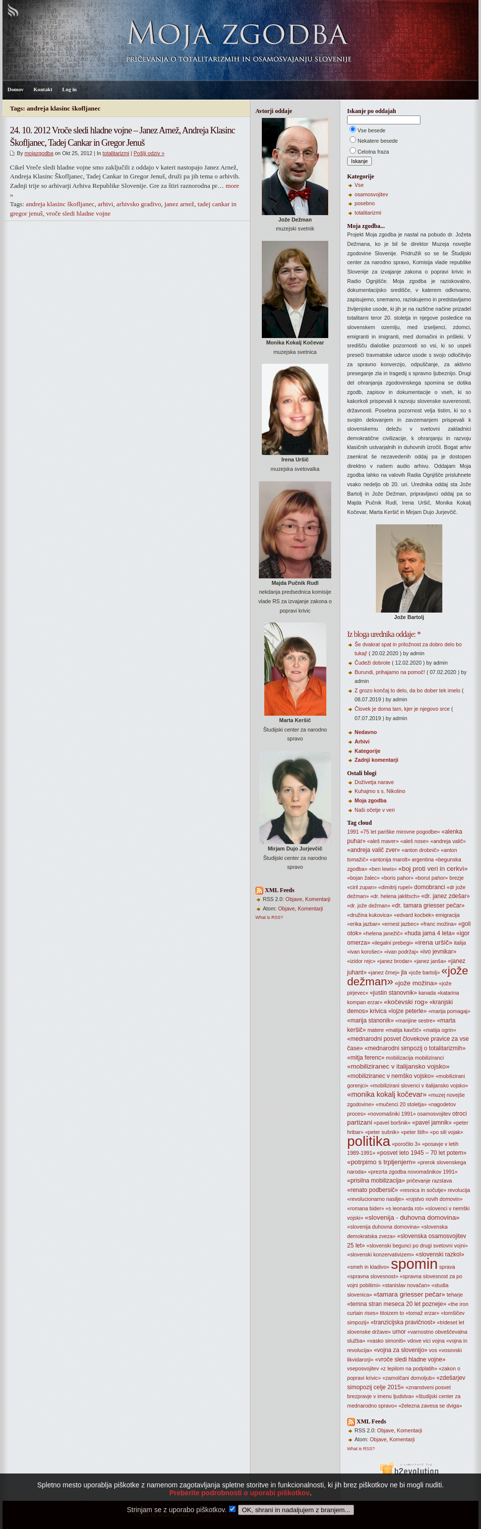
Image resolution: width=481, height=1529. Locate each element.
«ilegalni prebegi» (393, 943)
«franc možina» (439, 924)
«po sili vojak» (446, 1132)
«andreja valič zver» (373, 850)
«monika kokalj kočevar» (386, 1094)
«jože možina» (416, 983)
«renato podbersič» (372, 1190)
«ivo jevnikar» (438, 951)
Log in (69, 89)
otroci (459, 1113)
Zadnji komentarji (376, 760)
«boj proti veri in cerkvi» (433, 868)
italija (460, 943)
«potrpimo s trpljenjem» (381, 1162)
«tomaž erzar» (422, 1313)
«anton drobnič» (420, 850)
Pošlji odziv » (148, 153)
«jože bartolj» (424, 972)
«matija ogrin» (439, 1030)
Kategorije (367, 751)
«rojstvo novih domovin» (434, 1199)
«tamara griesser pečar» (409, 1294)
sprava (447, 1267)
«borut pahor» (431, 878)
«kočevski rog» (406, 1002)
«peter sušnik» (382, 1132)
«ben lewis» (383, 869)
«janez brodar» (394, 961)
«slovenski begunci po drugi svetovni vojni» (417, 1245)
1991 (353, 832)
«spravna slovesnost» (372, 1276)
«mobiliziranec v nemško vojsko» (390, 1076)
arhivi (105, 204)
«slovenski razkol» (440, 1254)
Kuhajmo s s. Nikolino (380, 791)
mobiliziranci (429, 1058)
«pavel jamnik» (432, 1122)
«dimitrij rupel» (395, 887)
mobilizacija (399, 1058)
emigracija (447, 915)
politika (368, 1141)
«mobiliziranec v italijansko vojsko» (398, 1066)
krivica (378, 1011)
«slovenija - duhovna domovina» (412, 1217)
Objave (294, 899)
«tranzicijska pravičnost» (402, 1322)
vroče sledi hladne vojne (78, 213)
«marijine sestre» (415, 1020)
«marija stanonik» (370, 1020)
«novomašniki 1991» (391, 1114)
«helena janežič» (383, 933)
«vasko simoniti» (386, 1341)
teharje (455, 1295)
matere (375, 1030)
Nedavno (366, 732)
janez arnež (179, 204)
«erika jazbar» (363, 924)
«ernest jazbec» (400, 924)
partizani (359, 1122)
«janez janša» (430, 961)
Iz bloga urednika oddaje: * (384, 634)
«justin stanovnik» (393, 992)
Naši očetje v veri (375, 810)
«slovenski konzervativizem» (380, 1254)
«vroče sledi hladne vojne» (410, 1359)
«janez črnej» (383, 972)
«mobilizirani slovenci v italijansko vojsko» (419, 1085)
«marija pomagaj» (449, 1011)
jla (404, 972)
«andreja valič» (448, 841)
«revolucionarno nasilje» (375, 1199)
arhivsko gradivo (139, 204)
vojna (438, 1341)
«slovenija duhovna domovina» (383, 1227)
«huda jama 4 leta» (429, 933)
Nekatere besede (378, 141)
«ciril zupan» (362, 887)
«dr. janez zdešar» (445, 896)
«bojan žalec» (363, 878)
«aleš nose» (414, 841)
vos (433, 1350)
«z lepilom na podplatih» (408, 1368)
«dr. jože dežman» (368, 905)
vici (426, 1341)
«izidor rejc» (361, 961)
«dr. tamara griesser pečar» (428, 905)
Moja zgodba (371, 800)
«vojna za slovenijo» (400, 1350)
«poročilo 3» (406, 1144)
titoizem (389, 1313)
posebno (365, 203)
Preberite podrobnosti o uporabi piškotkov (239, 1508)
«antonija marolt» (390, 859)
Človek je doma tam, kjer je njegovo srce (402, 709)
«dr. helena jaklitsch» (395, 896)
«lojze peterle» (407, 1011)
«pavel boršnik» (392, 1123)
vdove (414, 1341)
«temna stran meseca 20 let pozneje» (396, 1304)
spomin (414, 1263)
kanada (427, 993)
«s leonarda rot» (405, 1208)
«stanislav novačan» (406, 1285)
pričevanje (419, 1181)
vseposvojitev (363, 1368)
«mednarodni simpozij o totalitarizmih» (415, 1048)
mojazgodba (38, 153)
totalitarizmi (116, 153)
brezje (456, 878)
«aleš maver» (383, 841)
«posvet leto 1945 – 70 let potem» (422, 1152)
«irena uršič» (433, 942)
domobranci (429, 887)
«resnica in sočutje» (423, 1190)
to (402, 1313)
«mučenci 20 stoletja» (400, 1104)
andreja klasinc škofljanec (60, 204)
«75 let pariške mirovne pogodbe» (400, 832)
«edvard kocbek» (414, 915)
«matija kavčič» (403, 1030)
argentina (422, 859)
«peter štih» (414, 1132)
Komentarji (317, 899)
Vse (359, 185)
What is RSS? (269, 917)
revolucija (459, 1190)
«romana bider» (365, 1208)
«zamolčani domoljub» (408, 1378)
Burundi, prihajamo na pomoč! (390, 672)
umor (399, 1331)
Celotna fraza (373, 152)
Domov (15, 89)
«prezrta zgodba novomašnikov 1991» (413, 1172)
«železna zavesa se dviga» (430, 1406)
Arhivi (362, 741)
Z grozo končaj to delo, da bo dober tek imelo (407, 690)
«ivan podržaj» (401, 952)
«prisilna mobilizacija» (376, 1180)
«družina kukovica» (369, 915)
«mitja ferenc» (365, 1057)
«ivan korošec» (365, 952)
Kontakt (43, 89)
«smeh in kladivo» (368, 1267)
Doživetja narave (374, 782)
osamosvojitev (371, 194)
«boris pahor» (397, 878)
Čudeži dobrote (372, 663)
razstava (442, 1181)
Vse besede (371, 130)
